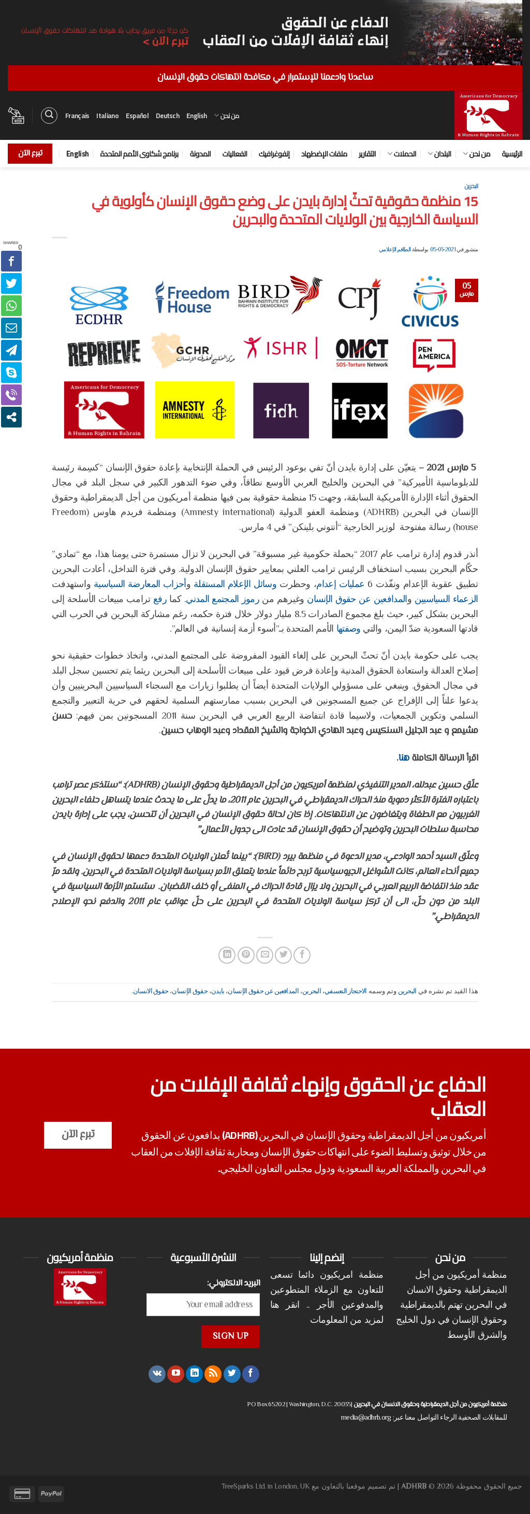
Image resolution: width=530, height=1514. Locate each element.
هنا (403, 758)
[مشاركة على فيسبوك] (302, 955)
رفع (160, 600)
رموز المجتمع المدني (222, 600)
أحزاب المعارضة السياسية (140, 585)
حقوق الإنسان (190, 992)
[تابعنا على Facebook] (250, 1374)
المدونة (200, 154)
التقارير (367, 154)
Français (77, 115)
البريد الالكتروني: (233, 1283)
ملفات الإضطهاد (324, 154)
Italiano (107, 115)
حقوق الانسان (150, 992)
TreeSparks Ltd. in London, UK (266, 1487)
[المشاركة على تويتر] (283, 955)
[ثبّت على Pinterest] (246, 955)
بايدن (218, 992)
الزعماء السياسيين (446, 600)
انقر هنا (285, 1305)
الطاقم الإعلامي (394, 250)
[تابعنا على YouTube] (175, 1374)
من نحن (226, 115)
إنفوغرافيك (274, 154)
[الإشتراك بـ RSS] (213, 1374)
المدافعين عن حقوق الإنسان (357, 600)
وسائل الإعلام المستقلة (235, 585)
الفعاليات (234, 154)
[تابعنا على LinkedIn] (194, 1374)
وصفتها (348, 629)
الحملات (401, 154)
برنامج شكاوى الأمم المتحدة (139, 154)
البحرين (471, 185)
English (196, 115)
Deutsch (167, 115)
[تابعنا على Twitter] (232, 1374)
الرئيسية (512, 154)
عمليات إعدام (340, 585)
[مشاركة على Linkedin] (226, 955)
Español (137, 115)
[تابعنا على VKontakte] (157, 1374)
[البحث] (49, 115)
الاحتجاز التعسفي (346, 992)
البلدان (439, 154)
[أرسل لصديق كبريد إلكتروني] (264, 955)
